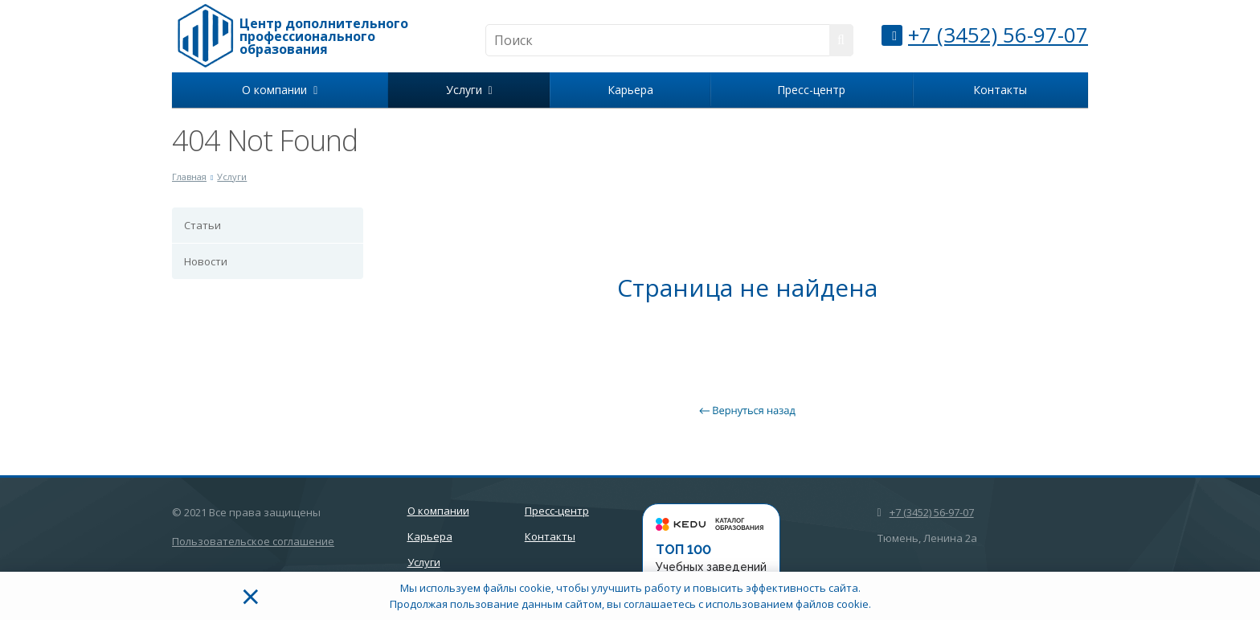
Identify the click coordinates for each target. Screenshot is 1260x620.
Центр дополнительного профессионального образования (323, 36)
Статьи (202, 225)
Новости (205, 261)
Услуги (469, 89)
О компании (279, 89)
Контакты (1000, 89)
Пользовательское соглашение (253, 541)
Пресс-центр (811, 89)
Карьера (630, 89)
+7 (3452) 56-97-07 (998, 34)
